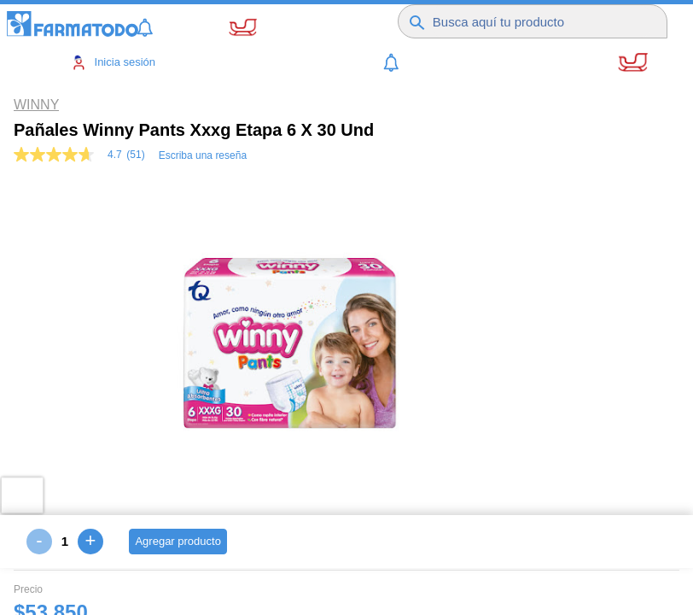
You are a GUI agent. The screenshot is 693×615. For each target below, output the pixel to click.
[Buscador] (541, 21)
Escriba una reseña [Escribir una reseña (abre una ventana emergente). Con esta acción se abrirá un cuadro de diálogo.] (203, 155)
